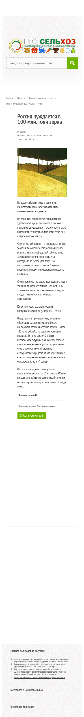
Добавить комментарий (32, 416)
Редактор (21, 131)
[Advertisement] (36, 478)
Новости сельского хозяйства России (34, 135)
